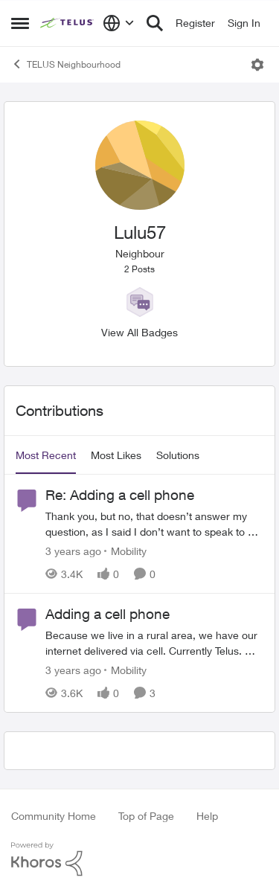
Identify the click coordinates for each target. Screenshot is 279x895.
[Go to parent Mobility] (125, 551)
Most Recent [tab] (46, 455)
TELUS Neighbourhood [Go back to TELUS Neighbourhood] (66, 64)
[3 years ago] (73, 551)
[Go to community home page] (67, 23)
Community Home (53, 815)
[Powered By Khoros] (139, 859)
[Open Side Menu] (20, 23)
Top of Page (146, 815)
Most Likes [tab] (116, 455)
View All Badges (139, 332)
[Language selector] (119, 23)
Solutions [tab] (177, 455)
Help (207, 815)
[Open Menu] (257, 64)
